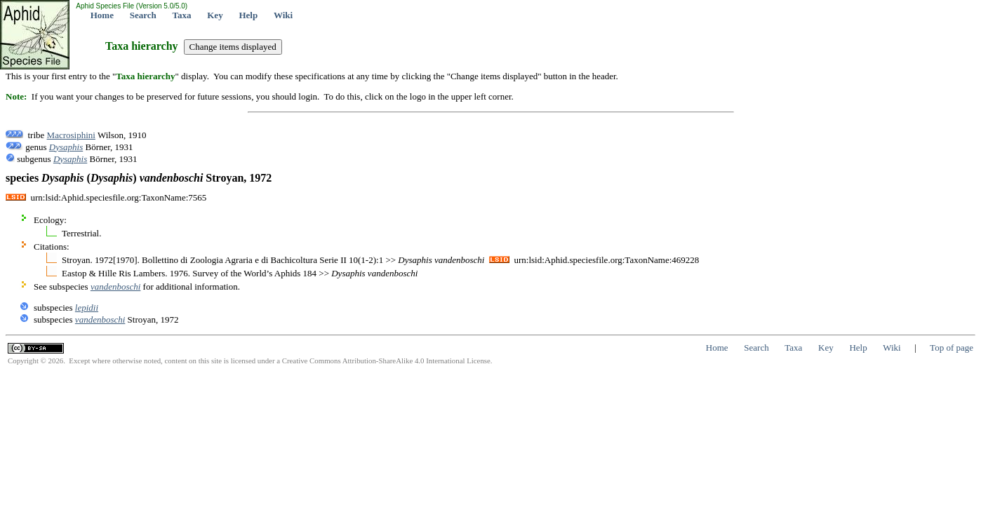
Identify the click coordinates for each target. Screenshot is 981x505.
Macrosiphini (71, 135)
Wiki (283, 15)
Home (102, 15)
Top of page (951, 347)
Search (143, 15)
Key (214, 15)
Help (248, 15)
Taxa (182, 15)
